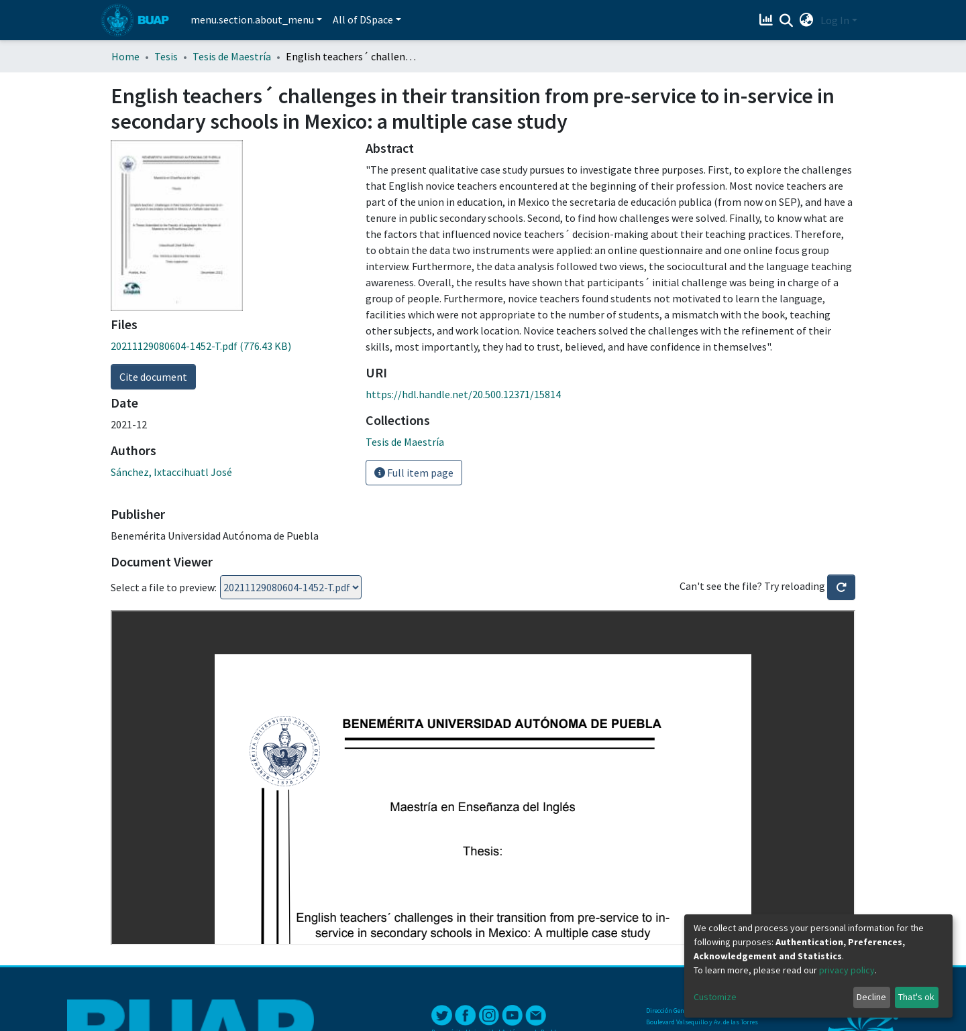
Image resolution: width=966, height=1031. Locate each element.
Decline (871, 997)
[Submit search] (786, 20)
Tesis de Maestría (232, 56)
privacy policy (847, 970)
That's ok (916, 997)
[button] (807, 20)
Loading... (291, 587)
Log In (834, 20)
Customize (715, 997)
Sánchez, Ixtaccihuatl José (171, 472)
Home (125, 56)
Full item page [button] (413, 472)
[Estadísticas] (767, 20)
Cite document (153, 376)
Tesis (166, 56)
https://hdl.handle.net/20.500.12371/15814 (463, 394)
